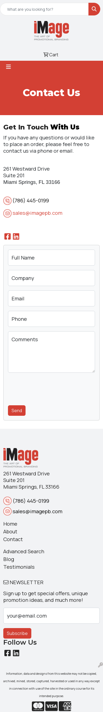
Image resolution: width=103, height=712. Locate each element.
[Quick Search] (44, 9)
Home (10, 523)
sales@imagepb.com (37, 212)
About (10, 531)
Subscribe (17, 633)
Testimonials (19, 566)
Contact (13, 539)
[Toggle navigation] (8, 67)
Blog (8, 559)
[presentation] (49, 388)
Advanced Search (23, 551)
